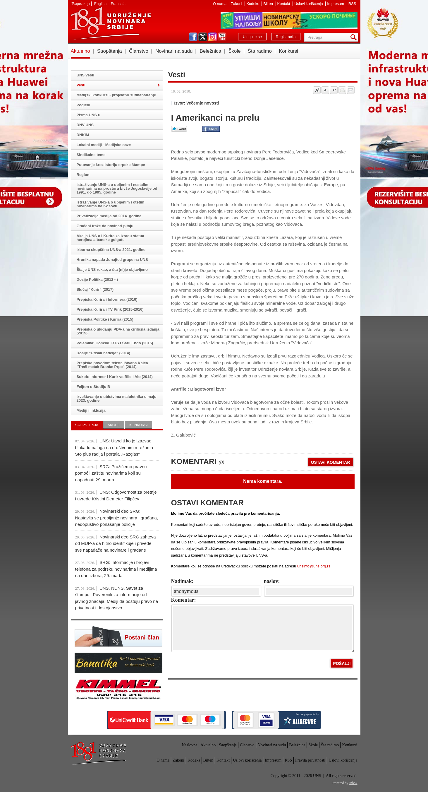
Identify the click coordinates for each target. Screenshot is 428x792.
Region (83, 175)
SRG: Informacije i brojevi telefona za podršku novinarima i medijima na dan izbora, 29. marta (116, 569)
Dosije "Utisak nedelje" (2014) (103, 353)
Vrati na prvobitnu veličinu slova (325, 90)
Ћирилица (81, 3)
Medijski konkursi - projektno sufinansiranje (116, 95)
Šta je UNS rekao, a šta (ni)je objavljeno (112, 269)
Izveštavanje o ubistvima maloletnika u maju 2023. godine (117, 398)
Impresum (336, 3)
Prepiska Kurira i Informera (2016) (107, 299)
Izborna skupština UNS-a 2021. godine (111, 250)
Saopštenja (109, 51)
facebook (193, 36)
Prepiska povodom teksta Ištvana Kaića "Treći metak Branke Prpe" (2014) (112, 365)
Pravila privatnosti (310, 760)
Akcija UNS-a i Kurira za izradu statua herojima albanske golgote (110, 238)
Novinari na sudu (174, 51)
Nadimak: (182, 581)
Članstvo (138, 51)
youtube (222, 36)
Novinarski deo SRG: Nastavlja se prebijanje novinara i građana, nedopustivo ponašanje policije (116, 518)
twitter (202, 36)
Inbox (353, 783)
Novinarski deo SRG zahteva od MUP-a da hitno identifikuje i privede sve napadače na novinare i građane (115, 543)
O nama (220, 3)
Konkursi (288, 51)
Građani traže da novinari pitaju (105, 226)
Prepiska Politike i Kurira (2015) (105, 319)
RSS (352, 3)
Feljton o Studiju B (93, 387)
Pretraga (354, 37)
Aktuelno (80, 51)
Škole (234, 51)
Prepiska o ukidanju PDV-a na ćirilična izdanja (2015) (118, 331)
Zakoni (237, 3)
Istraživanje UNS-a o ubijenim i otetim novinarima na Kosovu (111, 204)
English (100, 3)
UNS (110, 23)
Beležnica (210, 51)
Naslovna (189, 745)
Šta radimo (260, 51)
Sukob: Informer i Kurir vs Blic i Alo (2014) (115, 377)
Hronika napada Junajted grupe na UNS (112, 259)
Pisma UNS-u (89, 115)
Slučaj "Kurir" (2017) (95, 289)
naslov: (272, 581)
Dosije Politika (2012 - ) (97, 279)
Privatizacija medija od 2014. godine (109, 216)
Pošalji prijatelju (351, 90)
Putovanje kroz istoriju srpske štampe (111, 165)
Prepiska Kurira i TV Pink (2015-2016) (110, 309)
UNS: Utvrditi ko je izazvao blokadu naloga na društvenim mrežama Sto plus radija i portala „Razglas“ (114, 447)
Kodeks (253, 3)
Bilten (268, 3)
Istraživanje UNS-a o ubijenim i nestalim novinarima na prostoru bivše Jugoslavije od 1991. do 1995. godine (117, 188)
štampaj (342, 90)
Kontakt (284, 3)
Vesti (81, 85)
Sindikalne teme (91, 155)
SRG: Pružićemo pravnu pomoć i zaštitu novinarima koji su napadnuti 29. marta (111, 473)
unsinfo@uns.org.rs (313, 566)
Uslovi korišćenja (309, 3)
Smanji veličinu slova (334, 90)
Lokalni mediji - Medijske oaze (104, 145)
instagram (212, 36)
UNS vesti (85, 75)
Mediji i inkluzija (91, 410)
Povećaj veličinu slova (317, 90)
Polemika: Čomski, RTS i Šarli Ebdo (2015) (115, 343)
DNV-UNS (85, 125)
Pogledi (83, 105)
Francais (118, 3)
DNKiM (83, 135)
